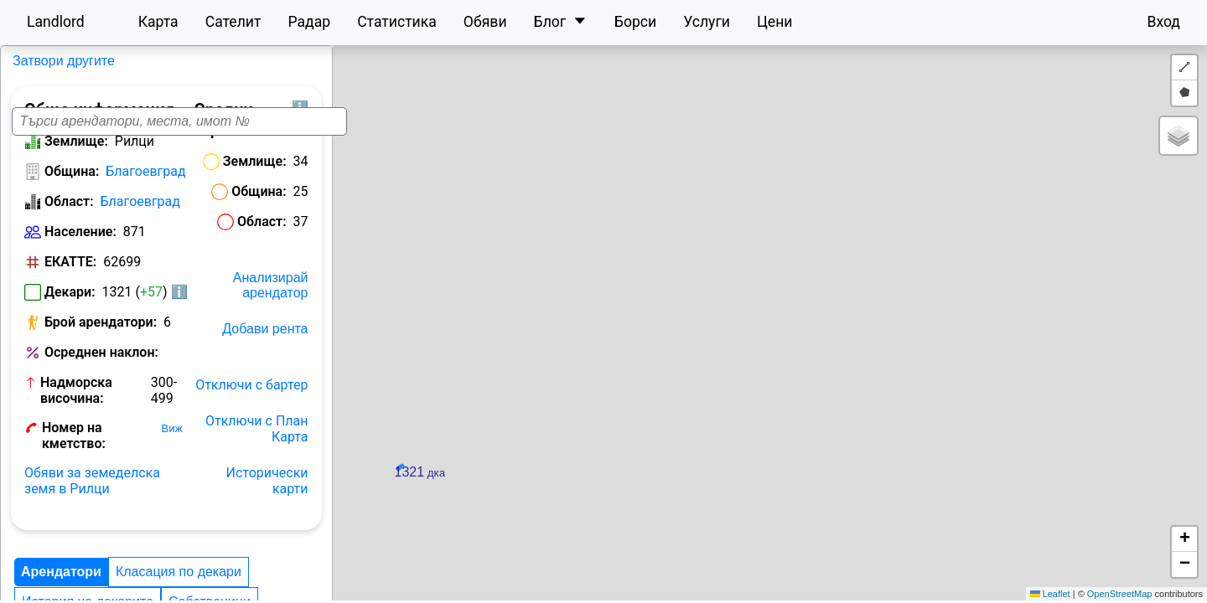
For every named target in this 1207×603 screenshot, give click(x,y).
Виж (194, 455)
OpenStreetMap (1120, 594)
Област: (69, 213)
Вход (1163, 21)
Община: (71, 183)
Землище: (76, 153)
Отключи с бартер (378, 428)
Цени (775, 21)
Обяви (485, 21)
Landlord (56, 21)
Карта (158, 21)
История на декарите (322, 583)
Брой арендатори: (100, 334)
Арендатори (61, 583)
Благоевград (145, 183)
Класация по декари (178, 583)
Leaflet (1050, 594)
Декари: (70, 304)
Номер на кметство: (108, 454)
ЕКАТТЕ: (70, 273)
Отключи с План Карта (363, 464)
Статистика (397, 21)
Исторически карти (374, 500)
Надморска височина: (80, 417)
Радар (309, 21)
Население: (80, 243)
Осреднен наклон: (75, 372)
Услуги (706, 21)
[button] (823, 320)
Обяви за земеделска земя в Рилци (114, 492)
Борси (635, 21)
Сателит (233, 21)
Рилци (29, 61)
